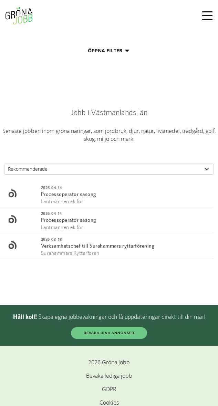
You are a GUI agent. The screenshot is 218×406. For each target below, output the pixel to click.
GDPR (109, 389)
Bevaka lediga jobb (109, 375)
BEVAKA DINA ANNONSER (109, 333)
